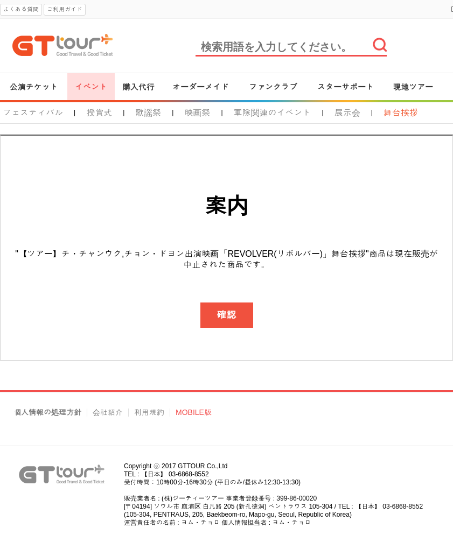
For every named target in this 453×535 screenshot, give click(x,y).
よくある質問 (21, 9)
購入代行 (138, 87)
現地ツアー (413, 87)
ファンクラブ (273, 87)
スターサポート (345, 87)
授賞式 (99, 113)
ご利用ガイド (64, 9)
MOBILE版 (194, 413)
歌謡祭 (148, 113)
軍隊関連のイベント (272, 113)
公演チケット (34, 87)
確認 (226, 314)
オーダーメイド (200, 87)
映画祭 (197, 113)
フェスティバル (33, 113)
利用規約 (149, 413)
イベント (91, 87)
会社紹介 (108, 413)
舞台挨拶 (401, 113)
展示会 (347, 113)
